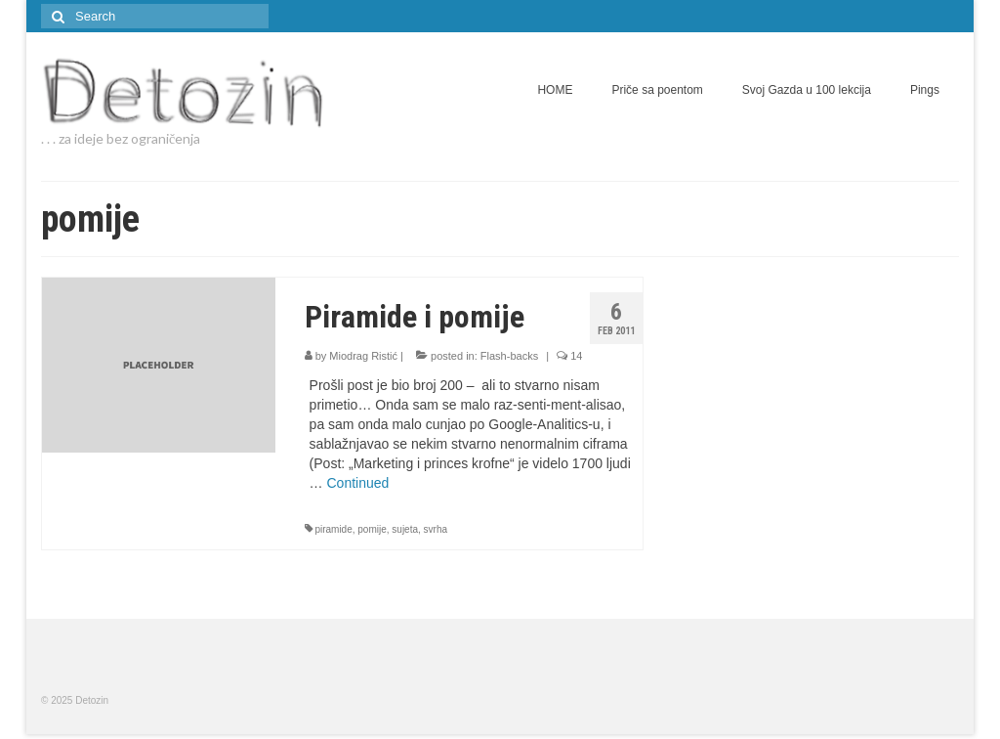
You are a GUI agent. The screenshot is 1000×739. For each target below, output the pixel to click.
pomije (371, 529)
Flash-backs (509, 356)
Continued (357, 483)
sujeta (405, 529)
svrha (435, 529)
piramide (333, 529)
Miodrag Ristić (363, 356)
